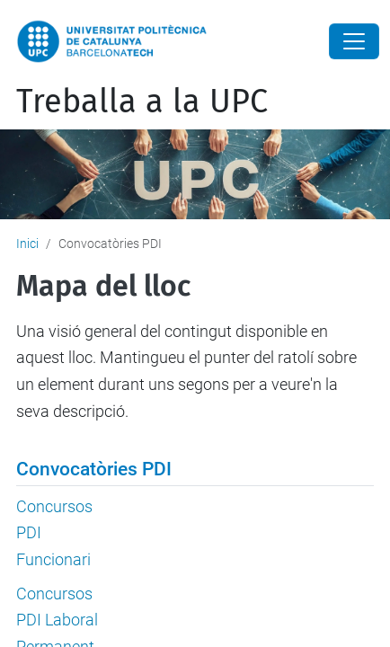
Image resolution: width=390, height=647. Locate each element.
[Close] (354, 41)
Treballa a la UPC (142, 101)
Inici (27, 243)
